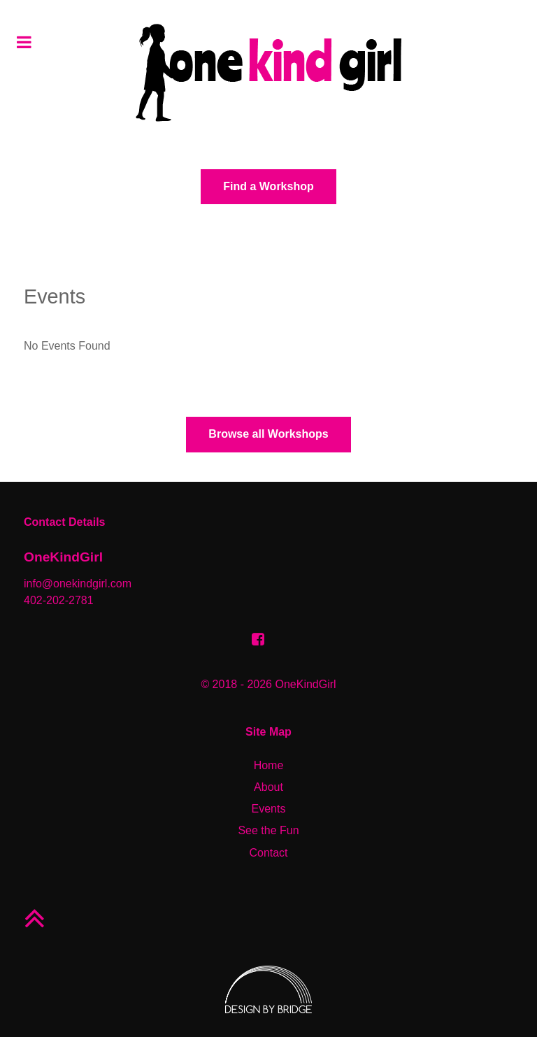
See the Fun (268, 830)
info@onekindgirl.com (77, 583)
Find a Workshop (268, 186)
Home (269, 765)
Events (269, 809)
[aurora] (268, 73)
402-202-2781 (59, 600)
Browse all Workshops (268, 434)
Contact (268, 853)
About (268, 787)
